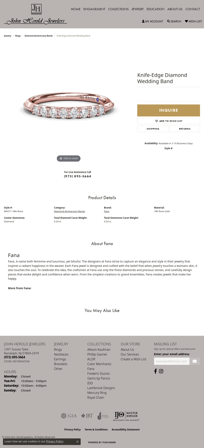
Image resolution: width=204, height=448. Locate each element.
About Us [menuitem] (127, 349)
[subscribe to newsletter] (194, 361)
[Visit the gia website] (69, 416)
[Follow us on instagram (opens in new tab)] (161, 371)
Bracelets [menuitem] (60, 364)
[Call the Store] (14, 357)
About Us (174, 9)
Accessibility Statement (126, 429)
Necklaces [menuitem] (61, 354)
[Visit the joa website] (103, 416)
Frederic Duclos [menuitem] (98, 373)
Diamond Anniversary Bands (39, 35)
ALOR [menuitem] (91, 359)
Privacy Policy (72, 429)
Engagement (94, 9)
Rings (18, 35)
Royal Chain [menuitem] (95, 397)
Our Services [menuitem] (130, 354)
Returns (185, 128)
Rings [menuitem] (58, 349)
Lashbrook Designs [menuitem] (101, 388)
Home (75, 9)
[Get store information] (17, 361)
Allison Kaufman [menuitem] (98, 349)
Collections (118, 9)
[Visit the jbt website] (87, 416)
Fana (106, 211)
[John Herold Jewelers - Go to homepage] (37, 14)
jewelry (7, 35)
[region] (68, 103)
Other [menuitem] (58, 369)
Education (155, 9)
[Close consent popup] (77, 441)
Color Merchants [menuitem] (99, 364)
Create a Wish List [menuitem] (133, 359)
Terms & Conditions (96, 429)
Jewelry (138, 9)
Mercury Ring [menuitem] (96, 392)
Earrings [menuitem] (60, 359)
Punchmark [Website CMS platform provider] (109, 442)
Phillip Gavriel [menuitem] (97, 354)
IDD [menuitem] (90, 383)
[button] (152, 21)
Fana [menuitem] (90, 369)
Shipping (153, 128)
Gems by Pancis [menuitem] (98, 378)
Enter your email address (171, 354)
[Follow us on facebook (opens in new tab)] (155, 371)
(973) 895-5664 (77, 176)
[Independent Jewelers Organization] (126, 416)
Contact (192, 9)
